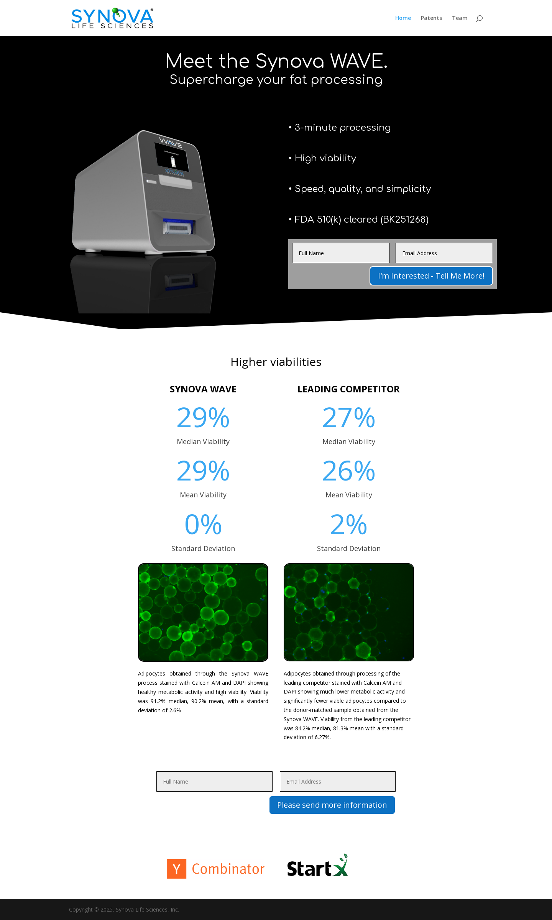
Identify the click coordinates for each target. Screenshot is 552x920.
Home (403, 18)
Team (460, 18)
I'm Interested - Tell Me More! (431, 276)
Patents (431, 18)
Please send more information (332, 805)
